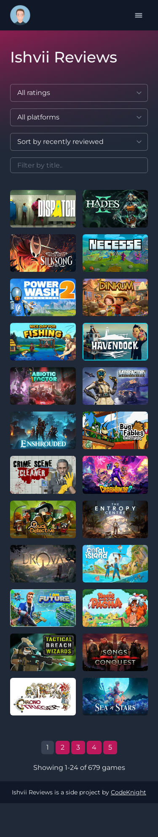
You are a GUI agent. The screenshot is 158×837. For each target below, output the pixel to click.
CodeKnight (128, 792)
